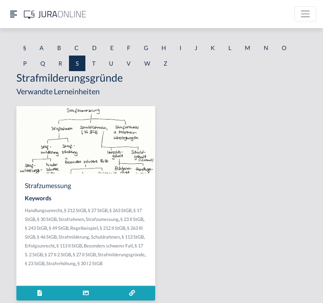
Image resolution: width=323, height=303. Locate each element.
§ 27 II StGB (84, 254)
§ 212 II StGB (112, 228)
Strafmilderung (73, 236)
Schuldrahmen (105, 236)
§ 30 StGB (47, 219)
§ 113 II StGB (69, 245)
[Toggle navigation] (305, 13)
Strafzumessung (102, 219)
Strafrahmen (71, 219)
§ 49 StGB (59, 228)
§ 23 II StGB (131, 219)
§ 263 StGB (120, 210)
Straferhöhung (61, 263)
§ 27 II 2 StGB (58, 254)
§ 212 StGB (75, 210)
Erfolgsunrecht (40, 245)
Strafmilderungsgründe (121, 254)
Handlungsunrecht (43, 210)
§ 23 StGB (35, 263)
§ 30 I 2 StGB (90, 263)
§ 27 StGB (98, 210)
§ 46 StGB (47, 236)
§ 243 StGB (36, 228)
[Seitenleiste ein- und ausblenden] (13, 14)
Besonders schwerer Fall (108, 245)
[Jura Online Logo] (55, 14)
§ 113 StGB (133, 236)
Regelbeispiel (84, 228)
